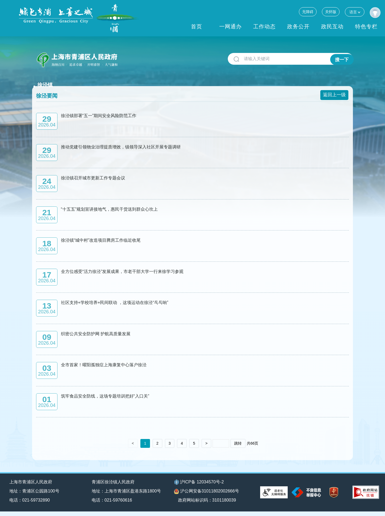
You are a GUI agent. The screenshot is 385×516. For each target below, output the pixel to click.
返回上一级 (335, 87)
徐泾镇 (132, 56)
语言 (354, 12)
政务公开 (298, 26)
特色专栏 (366, 26)
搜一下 (341, 58)
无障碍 (307, 12)
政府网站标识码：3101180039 (209, 504)
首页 (196, 26)
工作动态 (264, 26)
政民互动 (332, 26)
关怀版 (330, 12)
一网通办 (230, 26)
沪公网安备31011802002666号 (206, 496)
